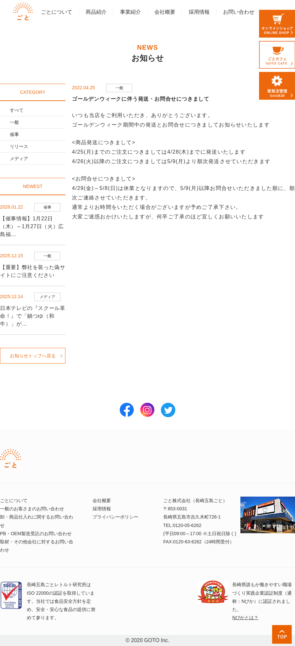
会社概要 (164, 12)
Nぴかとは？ (245, 617)
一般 (14, 122)
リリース (19, 146)
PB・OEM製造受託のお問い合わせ (36, 533)
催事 (14, 134)
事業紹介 (130, 12)
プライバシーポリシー (115, 516)
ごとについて (56, 12)
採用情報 (199, 12)
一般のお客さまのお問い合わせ (32, 508)
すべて (17, 110)
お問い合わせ (238, 12)
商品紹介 (96, 12)
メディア (19, 158)
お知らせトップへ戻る (33, 355)
